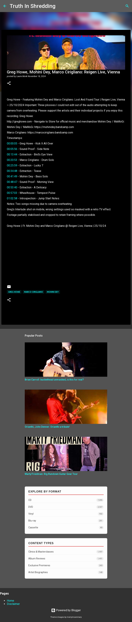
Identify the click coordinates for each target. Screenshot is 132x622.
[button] (9, 83)
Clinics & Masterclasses (66, 551)
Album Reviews (66, 558)
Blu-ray (66, 520)
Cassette (66, 527)
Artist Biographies (66, 572)
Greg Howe (14, 292)
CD (66, 500)
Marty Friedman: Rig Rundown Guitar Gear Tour (51, 474)
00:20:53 (12, 160)
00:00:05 (12, 143)
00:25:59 (12, 165)
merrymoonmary (74, 617)
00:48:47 (12, 182)
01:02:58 (12, 198)
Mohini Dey (53, 292)
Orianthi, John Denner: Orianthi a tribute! (47, 426)
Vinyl (66, 513)
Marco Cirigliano (33, 292)
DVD (66, 507)
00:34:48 (12, 171)
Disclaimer (13, 604)
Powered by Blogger (66, 610)
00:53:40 (12, 187)
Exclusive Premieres (66, 565)
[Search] (60, 6)
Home (10, 600)
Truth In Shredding (33, 6)
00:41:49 (12, 176)
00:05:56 (12, 149)
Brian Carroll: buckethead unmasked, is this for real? (54, 379)
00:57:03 (12, 193)
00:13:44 (12, 154)
